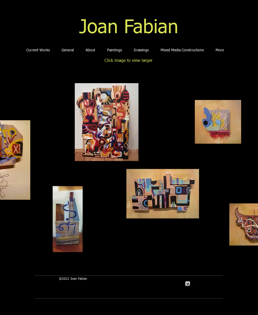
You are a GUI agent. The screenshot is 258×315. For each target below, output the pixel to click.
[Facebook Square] (193, 283)
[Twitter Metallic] (187, 283)
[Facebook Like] (116, 256)
